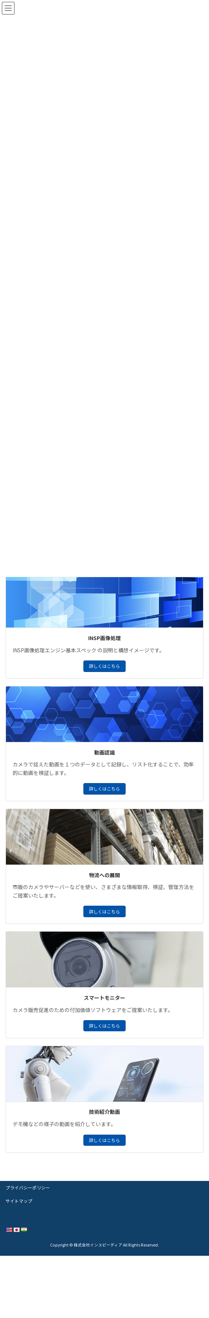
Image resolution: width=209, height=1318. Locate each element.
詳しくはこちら (104, 666)
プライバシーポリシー (28, 1187)
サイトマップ (19, 1201)
